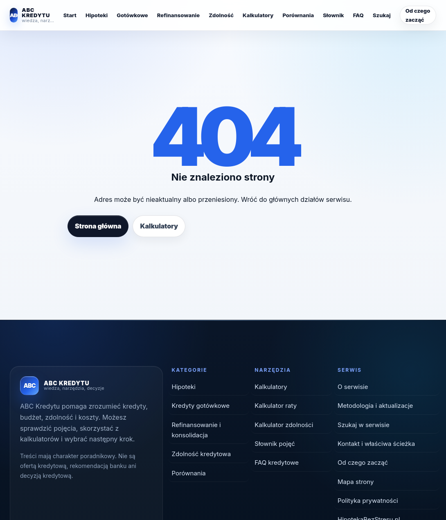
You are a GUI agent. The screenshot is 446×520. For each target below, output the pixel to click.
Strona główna (98, 226)
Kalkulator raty (276, 405)
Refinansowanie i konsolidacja (196, 430)
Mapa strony (356, 482)
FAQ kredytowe (277, 462)
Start (70, 15)
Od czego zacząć (417, 15)
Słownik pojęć (275, 444)
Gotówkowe (132, 15)
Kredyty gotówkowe (201, 405)
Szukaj (382, 15)
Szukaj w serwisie (364, 425)
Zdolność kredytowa (201, 454)
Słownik (333, 15)
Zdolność (221, 15)
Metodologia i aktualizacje (375, 405)
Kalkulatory (258, 15)
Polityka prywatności (368, 500)
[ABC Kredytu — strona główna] (32, 15)
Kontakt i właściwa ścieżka (376, 444)
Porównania (298, 15)
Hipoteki (97, 15)
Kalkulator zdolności (284, 425)
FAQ (358, 15)
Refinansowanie (178, 15)
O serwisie (353, 387)
